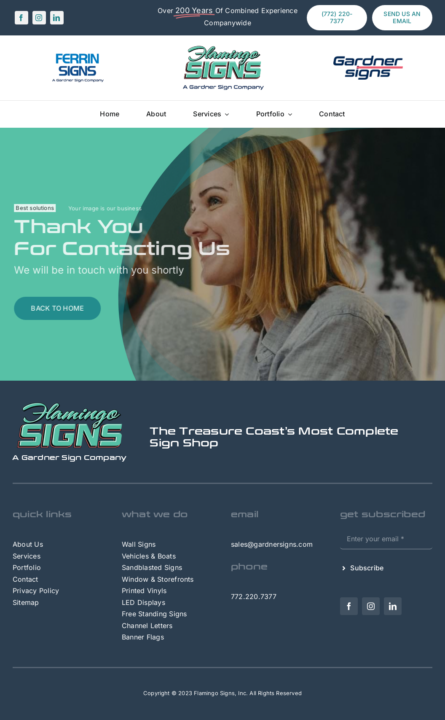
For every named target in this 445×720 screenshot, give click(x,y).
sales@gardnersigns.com (272, 544)
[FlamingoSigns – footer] (69, 405)
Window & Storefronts (158, 579)
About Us (28, 544)
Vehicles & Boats (149, 556)
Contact (25, 579)
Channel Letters (147, 625)
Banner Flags (143, 637)
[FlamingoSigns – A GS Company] (222, 46)
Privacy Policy (36, 590)
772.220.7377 (253, 596)
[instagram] (39, 17)
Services (26, 556)
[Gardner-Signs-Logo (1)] (368, 59)
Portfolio (27, 567)
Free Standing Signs (154, 614)
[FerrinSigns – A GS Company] (77, 55)
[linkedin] (57, 17)
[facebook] (21, 17)
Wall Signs (138, 544)
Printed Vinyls (144, 590)
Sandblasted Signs (152, 567)
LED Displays (143, 602)
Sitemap (26, 602)
